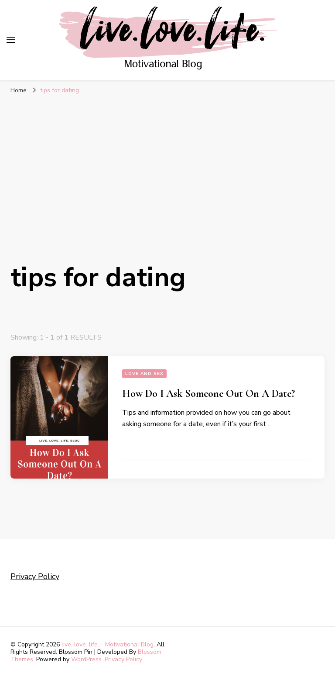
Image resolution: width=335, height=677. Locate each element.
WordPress (86, 659)
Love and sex (144, 374)
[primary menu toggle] (11, 40)
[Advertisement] (167, 165)
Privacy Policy (34, 576)
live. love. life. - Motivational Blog (108, 644)
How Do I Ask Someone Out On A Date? (208, 393)
